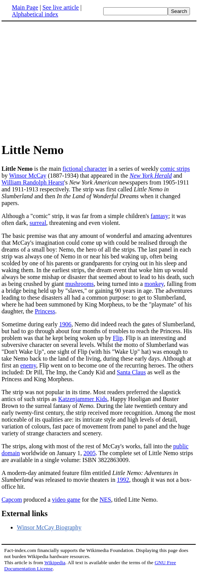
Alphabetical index (35, 14)
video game (66, 499)
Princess (45, 311)
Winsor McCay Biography (49, 527)
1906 (65, 324)
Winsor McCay (28, 175)
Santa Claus (131, 372)
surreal (37, 223)
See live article (60, 7)
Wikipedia (54, 562)
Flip (118, 338)
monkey (154, 284)
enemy (28, 365)
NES (105, 499)
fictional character (85, 168)
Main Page (25, 7)
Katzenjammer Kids (82, 399)
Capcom (12, 499)
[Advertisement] (66, 81)
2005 (89, 453)
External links (25, 513)
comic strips (175, 168)
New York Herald (151, 175)
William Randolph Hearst (33, 182)
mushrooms (79, 284)
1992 (123, 480)
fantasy (159, 216)
